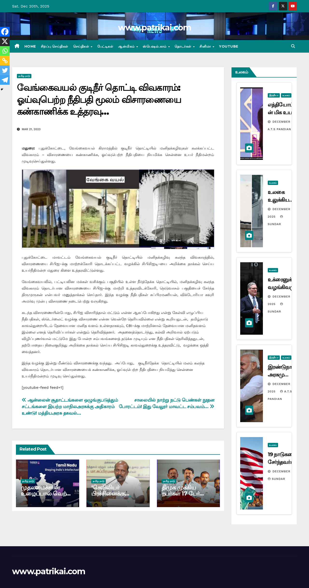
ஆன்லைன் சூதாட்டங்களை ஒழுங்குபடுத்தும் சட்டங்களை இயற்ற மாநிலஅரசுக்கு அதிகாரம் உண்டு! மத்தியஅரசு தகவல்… (70, 406)
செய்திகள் (81, 46)
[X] (5, 41)
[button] (293, 46)
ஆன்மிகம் (127, 46)
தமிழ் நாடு (24, 76)
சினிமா (205, 46)
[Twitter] (5, 70)
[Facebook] (5, 31)
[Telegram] (5, 80)
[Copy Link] (5, 60)
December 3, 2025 (288, 471)
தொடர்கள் (183, 46)
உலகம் (286, 95)
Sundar (276, 479)
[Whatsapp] (5, 51)
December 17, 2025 (289, 121)
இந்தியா (273, 95)
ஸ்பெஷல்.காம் (155, 46)
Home (30, 46)
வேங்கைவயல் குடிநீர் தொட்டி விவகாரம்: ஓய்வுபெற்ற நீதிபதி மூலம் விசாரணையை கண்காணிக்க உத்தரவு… (99, 99)
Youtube (228, 46)
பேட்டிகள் (105, 46)
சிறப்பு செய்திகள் (54, 46)
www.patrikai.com (154, 27)
